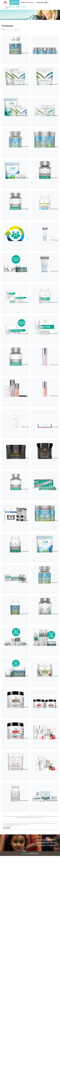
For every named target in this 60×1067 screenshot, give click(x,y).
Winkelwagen (42, 2)
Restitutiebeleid (6, 1037)
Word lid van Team (27, 2)
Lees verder (6, 63)
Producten (14, 2)
